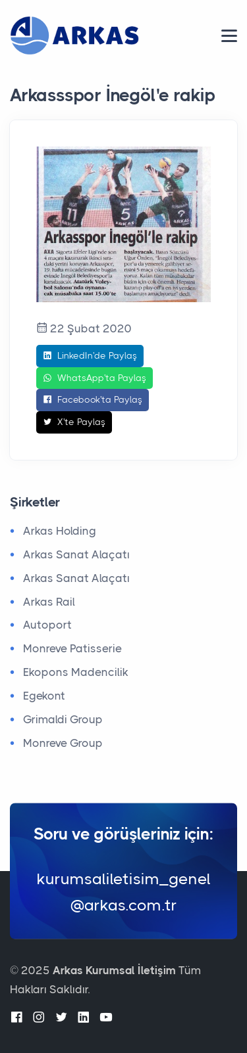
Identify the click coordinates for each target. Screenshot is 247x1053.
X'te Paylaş (74, 422)
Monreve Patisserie (72, 648)
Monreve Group (63, 743)
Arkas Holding (59, 530)
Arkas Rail (49, 601)
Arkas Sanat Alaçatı (76, 554)
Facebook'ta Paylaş (92, 400)
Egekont (44, 695)
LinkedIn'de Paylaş (90, 356)
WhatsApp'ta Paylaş (94, 378)
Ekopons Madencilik (75, 672)
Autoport (47, 624)
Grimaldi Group (63, 719)
